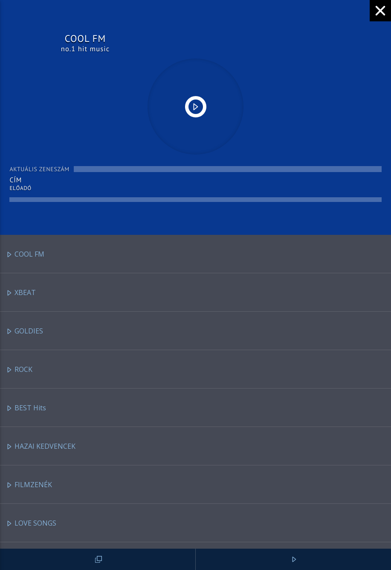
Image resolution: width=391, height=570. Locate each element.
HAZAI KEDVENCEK (40, 446)
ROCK (19, 370)
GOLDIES (24, 331)
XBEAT (21, 293)
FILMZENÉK (29, 485)
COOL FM (25, 254)
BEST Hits (26, 408)
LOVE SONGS (31, 523)
